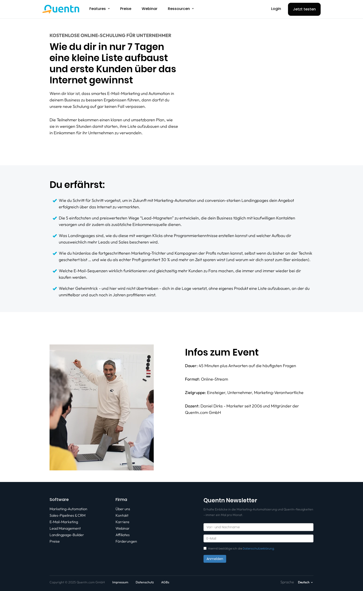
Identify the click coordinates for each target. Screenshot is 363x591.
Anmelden (215, 559)
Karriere (122, 521)
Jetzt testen (304, 9)
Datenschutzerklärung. (259, 548)
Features (97, 8)
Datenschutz (145, 582)
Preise (125, 8)
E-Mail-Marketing (64, 521)
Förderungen (126, 541)
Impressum (120, 582)
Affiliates (123, 534)
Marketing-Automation (68, 509)
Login (276, 8)
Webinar (149, 8)
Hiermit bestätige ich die (239, 548)
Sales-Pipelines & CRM (67, 515)
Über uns (123, 509)
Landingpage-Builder (67, 534)
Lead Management (65, 528)
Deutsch (304, 582)
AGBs (165, 582)
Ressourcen (179, 8)
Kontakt (122, 515)
